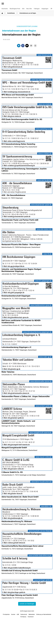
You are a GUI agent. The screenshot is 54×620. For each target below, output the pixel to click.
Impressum (31, 616)
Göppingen (45, 8)
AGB (18, 614)
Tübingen (37, 8)
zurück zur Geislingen (27, 604)
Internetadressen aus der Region (19, 30)
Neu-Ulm (29, 8)
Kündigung (23, 616)
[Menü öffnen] (3, 4)
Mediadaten (32, 614)
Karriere (13, 614)
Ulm (23, 8)
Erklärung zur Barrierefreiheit (43, 614)
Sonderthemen (11, 13)
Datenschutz (23, 614)
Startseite (5, 8)
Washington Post (15, 8)
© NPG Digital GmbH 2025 (27, 611)
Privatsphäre (6, 614)
